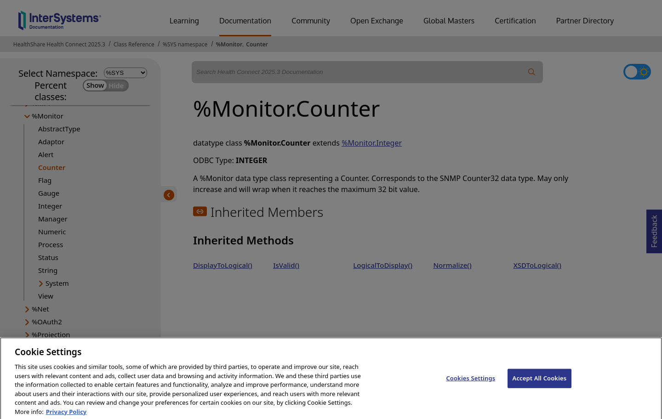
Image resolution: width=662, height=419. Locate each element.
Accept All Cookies (540, 383)
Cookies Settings (470, 383)
